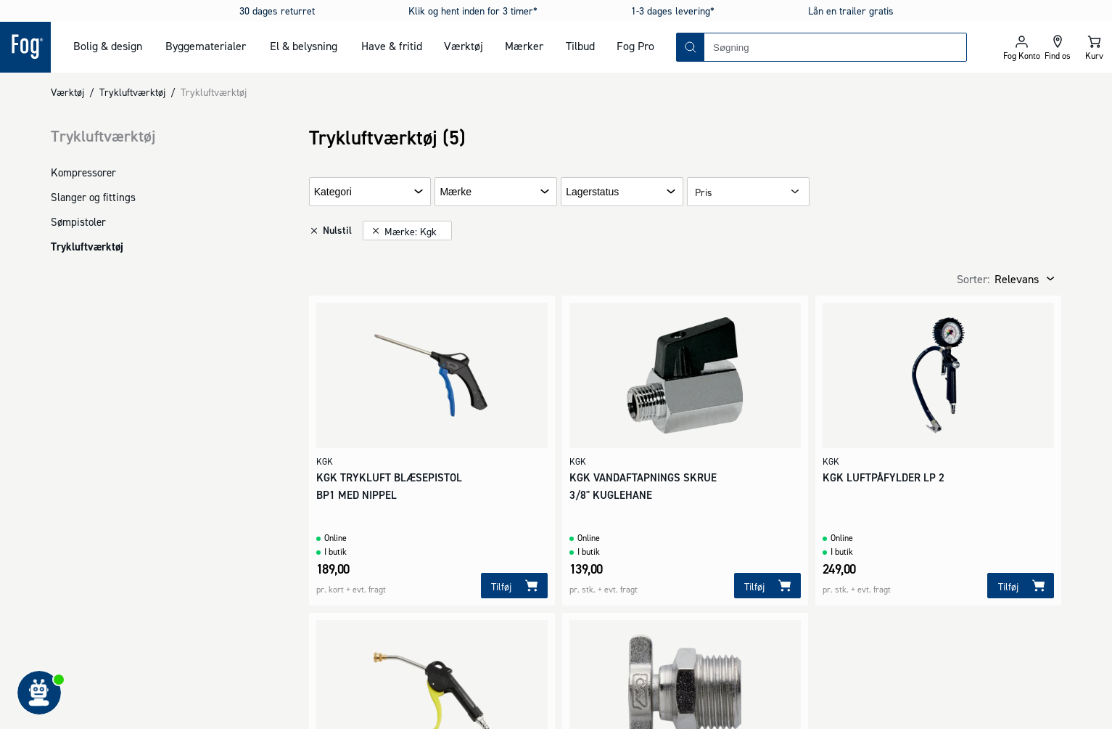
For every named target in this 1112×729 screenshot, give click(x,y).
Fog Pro (635, 45)
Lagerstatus (592, 192)
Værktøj (463, 45)
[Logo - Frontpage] (25, 47)
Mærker (524, 45)
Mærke (455, 192)
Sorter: (973, 279)
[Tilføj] (514, 585)
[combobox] (835, 47)
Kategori (333, 192)
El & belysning (303, 45)
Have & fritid (391, 45)
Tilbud (580, 45)
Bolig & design (107, 45)
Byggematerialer (205, 45)
